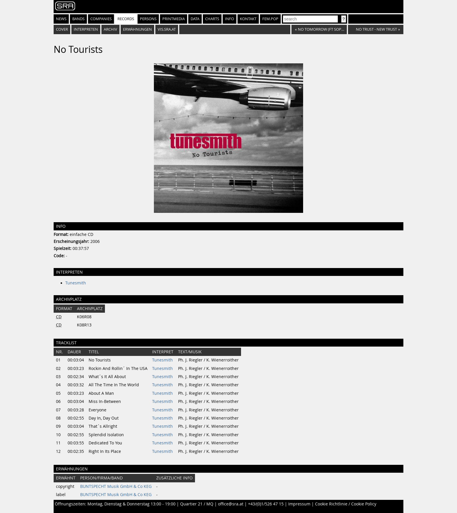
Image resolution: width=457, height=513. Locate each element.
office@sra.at (230, 504)
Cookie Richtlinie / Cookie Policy (345, 504)
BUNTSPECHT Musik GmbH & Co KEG (116, 486)
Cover (62, 29)
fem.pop (270, 18)
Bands (78, 18)
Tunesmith (75, 283)
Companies (101, 18)
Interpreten (86, 29)
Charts (212, 18)
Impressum (299, 504)
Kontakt (248, 18)
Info (229, 18)
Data (195, 18)
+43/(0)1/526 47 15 (266, 504)
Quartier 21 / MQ (196, 504)
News (61, 18)
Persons (148, 18)
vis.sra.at (167, 29)
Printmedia (173, 18)
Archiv (110, 29)
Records (125, 18)
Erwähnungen (137, 29)
